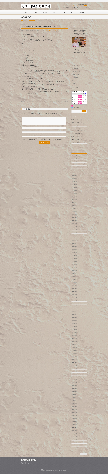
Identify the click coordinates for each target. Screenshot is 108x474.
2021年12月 (74, 308)
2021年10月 (74, 314)
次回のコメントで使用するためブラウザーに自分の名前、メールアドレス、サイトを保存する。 (42, 141)
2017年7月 (74, 442)
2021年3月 (74, 335)
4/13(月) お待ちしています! (76, 133)
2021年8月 (74, 320)
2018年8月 (74, 406)
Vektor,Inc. (61, 470)
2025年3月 (74, 193)
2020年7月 (74, 350)
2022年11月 (74, 276)
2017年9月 (74, 436)
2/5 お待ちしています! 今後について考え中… (59, 101)
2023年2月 (74, 267)
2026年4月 (74, 155)
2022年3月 (74, 300)
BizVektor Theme (54, 470)
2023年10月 (74, 243)
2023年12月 (74, 237)
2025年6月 (74, 184)
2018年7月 (74, 409)
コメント (23, 115)
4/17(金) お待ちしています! (76, 125)
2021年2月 (74, 338)
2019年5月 (74, 382)
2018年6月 (74, 412)
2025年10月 (74, 172)
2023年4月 (74, 261)
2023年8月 (74, 249)
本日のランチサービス (77, 65)
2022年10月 (74, 279)
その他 (73, 83)
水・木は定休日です (75, 127)
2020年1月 (74, 368)
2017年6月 (74, 445)
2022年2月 (74, 303)
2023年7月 (74, 252)
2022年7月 (74, 288)
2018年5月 (74, 415)
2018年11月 (74, 397)
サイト (23, 136)
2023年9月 (74, 246)
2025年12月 (74, 167)
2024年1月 (74, 235)
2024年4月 (74, 226)
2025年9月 (74, 175)
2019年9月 (74, 374)
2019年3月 (74, 385)
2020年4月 (74, 359)
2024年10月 (74, 208)
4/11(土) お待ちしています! (76, 139)
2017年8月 (74, 439)
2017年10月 (74, 433)
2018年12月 (74, 394)
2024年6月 (74, 220)
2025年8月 (74, 178)
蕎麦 (73, 80)
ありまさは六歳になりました (27, 101)
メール (23, 131)
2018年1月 (74, 424)
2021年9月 (74, 317)
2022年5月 (74, 294)
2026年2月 (74, 161)
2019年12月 (74, 371)
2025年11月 (74, 169)
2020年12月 (74, 344)
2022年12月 (74, 273)
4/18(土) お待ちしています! (76, 122)
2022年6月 (74, 291)
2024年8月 (74, 214)
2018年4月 (74, 418)
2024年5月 (74, 223)
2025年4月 (74, 190)
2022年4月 (74, 297)
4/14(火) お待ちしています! (76, 130)
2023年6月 (74, 255)
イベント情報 (75, 77)
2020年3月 (74, 362)
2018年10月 (74, 400)
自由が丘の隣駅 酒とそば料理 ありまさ (52, 469)
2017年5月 (74, 447)
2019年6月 (74, 379)
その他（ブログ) (55, 30)
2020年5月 (74, 356)
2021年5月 (74, 329)
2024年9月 (74, 211)
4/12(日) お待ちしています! (76, 136)
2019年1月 (74, 391)
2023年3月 (74, 264)
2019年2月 (74, 388)
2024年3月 (74, 229)
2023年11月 (74, 240)
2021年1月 (74, 341)
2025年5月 (74, 187)
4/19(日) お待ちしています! (76, 119)
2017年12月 (74, 427)
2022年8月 (74, 285)
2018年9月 (74, 403)
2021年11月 (74, 311)
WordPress (48, 470)
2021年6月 (74, 326)
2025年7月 (74, 181)
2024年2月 (74, 232)
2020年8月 (74, 347)
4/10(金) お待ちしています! (76, 142)
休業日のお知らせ (48, 30)
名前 (23, 127)
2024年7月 (74, 217)
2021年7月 (74, 323)
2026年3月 (74, 158)
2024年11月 (74, 205)
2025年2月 (74, 196)
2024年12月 (74, 202)
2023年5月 (74, 258)
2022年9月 (74, 282)
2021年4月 (74, 332)
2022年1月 (74, 305)
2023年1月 (74, 270)
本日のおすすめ (75, 68)
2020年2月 (74, 365)
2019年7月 (74, 376)
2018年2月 (74, 421)
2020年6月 (74, 353)
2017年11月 (74, 430)
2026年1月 (74, 164)
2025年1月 (74, 199)
